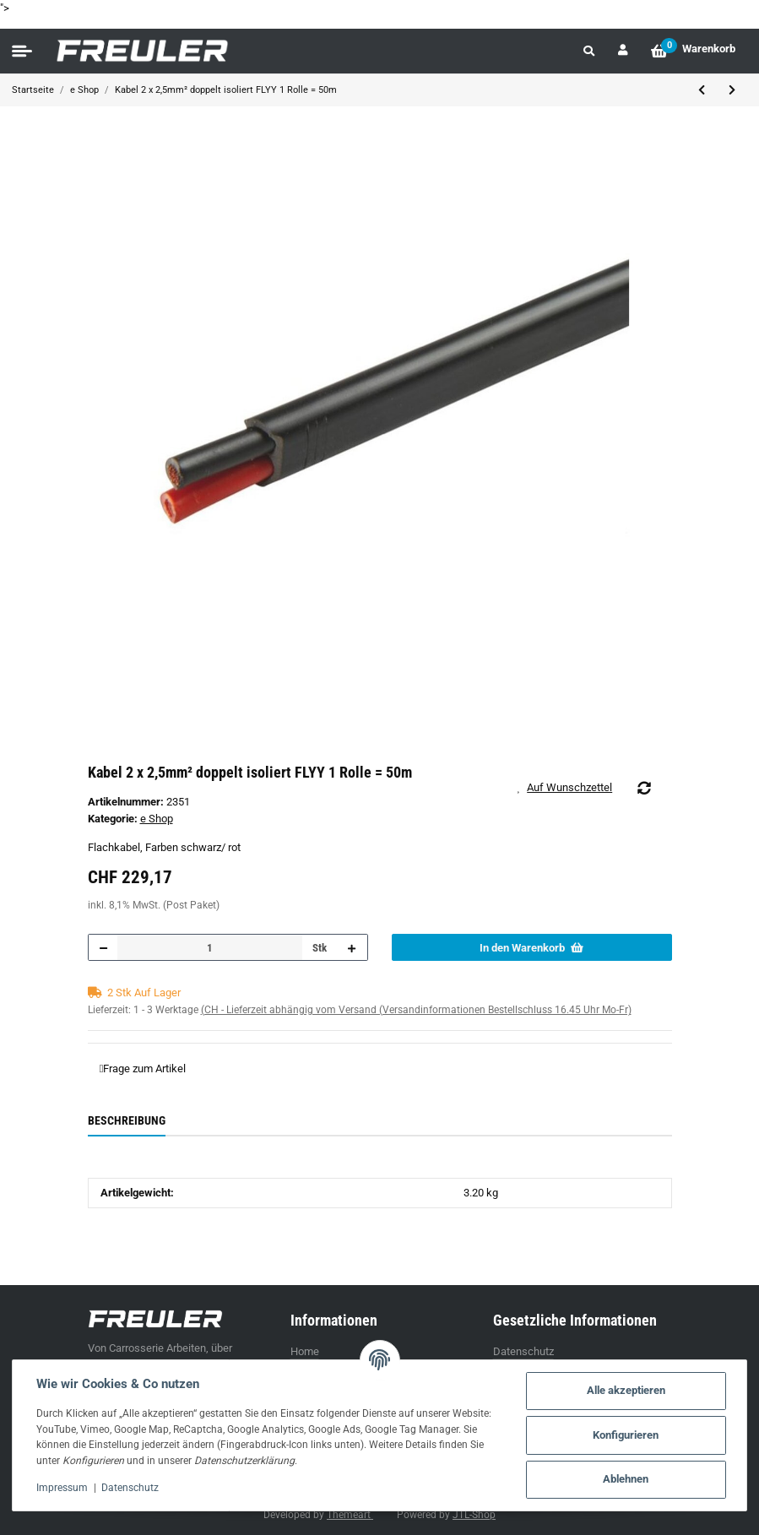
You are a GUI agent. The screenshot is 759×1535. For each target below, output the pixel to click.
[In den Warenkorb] (532, 947)
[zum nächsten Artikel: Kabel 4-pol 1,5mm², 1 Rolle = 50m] (732, 90)
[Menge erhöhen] (351, 947)
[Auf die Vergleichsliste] (644, 788)
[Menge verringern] (103, 947)
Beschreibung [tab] (126, 1120)
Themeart (350, 1514)
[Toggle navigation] (22, 51)
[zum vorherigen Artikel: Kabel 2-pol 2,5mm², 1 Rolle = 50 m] (701, 90)
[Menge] (209, 947)
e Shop (156, 818)
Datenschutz (523, 1351)
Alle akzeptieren (626, 1390)
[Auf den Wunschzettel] (571, 787)
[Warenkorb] (693, 51)
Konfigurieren (626, 1435)
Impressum (62, 1488)
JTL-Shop (474, 1514)
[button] (589, 51)
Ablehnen (625, 1479)
